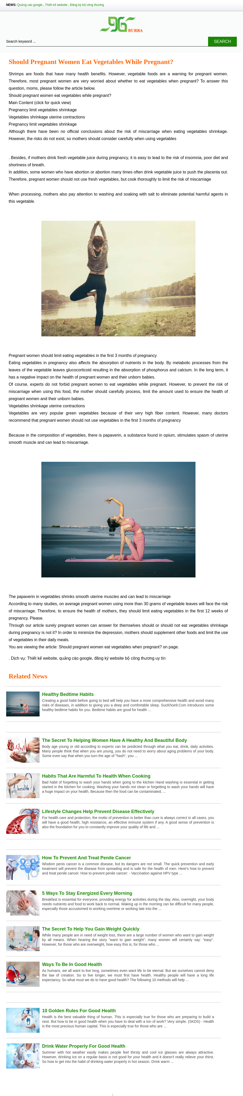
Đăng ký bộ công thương (87, 5)
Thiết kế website (56, 5)
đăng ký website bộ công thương (124, 658)
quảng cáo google (75, 658)
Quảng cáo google (29, 5)
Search (222, 41)
